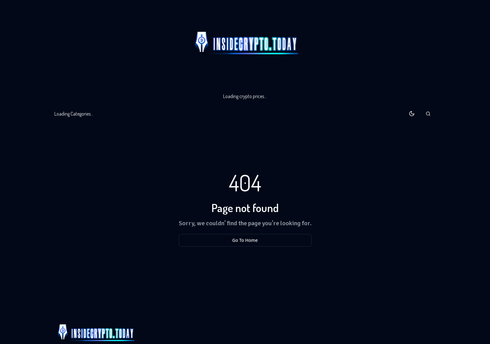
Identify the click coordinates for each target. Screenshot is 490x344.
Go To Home (245, 240)
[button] (428, 113)
